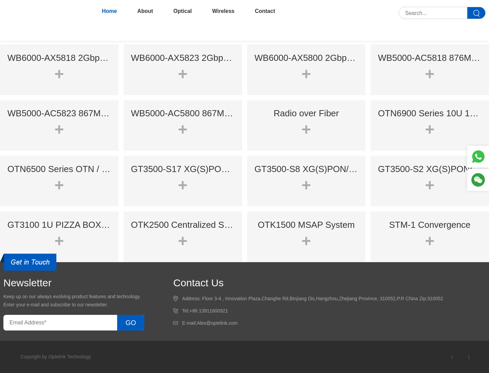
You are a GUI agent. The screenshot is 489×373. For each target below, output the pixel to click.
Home (109, 11)
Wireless (223, 11)
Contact (265, 11)
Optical (183, 11)
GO (130, 322)
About (145, 11)
